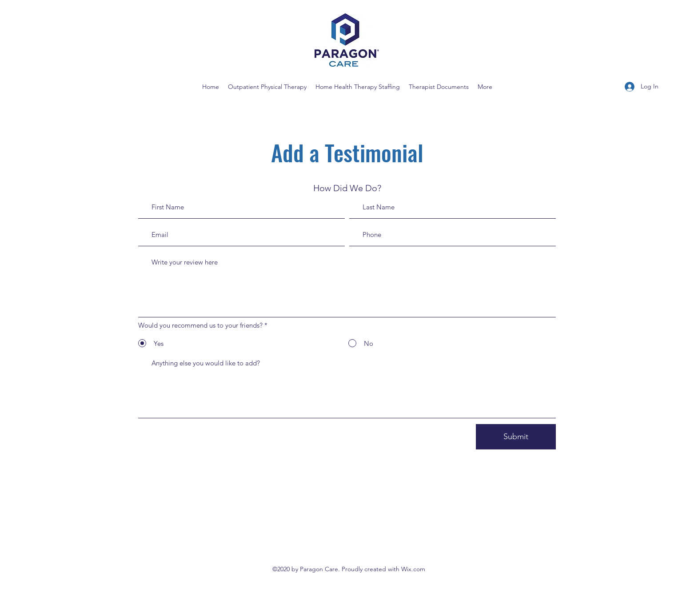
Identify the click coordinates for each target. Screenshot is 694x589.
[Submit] (516, 436)
